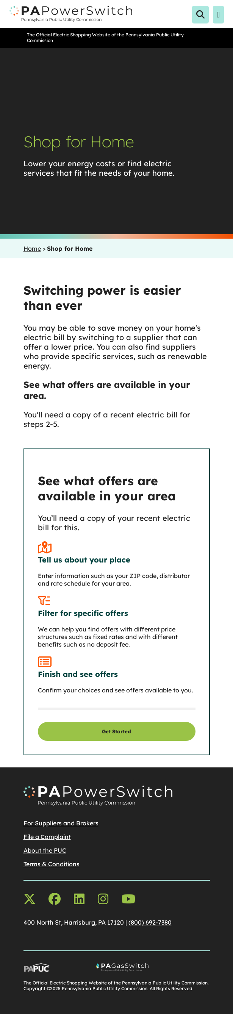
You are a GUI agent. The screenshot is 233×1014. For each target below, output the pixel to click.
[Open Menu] (218, 15)
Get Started (116, 731)
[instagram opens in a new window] (103, 899)
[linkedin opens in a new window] (79, 899)
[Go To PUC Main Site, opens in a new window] (51, 969)
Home (32, 248)
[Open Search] (200, 15)
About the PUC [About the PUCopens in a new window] (44, 850)
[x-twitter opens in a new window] (29, 899)
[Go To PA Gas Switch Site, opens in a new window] (153, 969)
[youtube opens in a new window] (128, 899)
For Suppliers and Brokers (61, 823)
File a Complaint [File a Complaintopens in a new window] (47, 837)
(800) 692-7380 (150, 922)
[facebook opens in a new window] (54, 899)
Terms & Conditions (51, 864)
